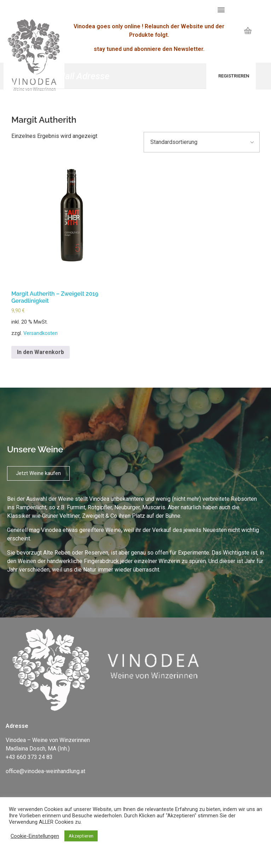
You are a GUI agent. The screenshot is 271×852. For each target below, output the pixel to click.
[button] (221, 9)
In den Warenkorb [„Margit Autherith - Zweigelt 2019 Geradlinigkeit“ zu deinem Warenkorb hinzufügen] (40, 352)
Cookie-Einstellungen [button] (35, 836)
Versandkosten (40, 333)
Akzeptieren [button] (81, 836)
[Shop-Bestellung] (202, 142)
